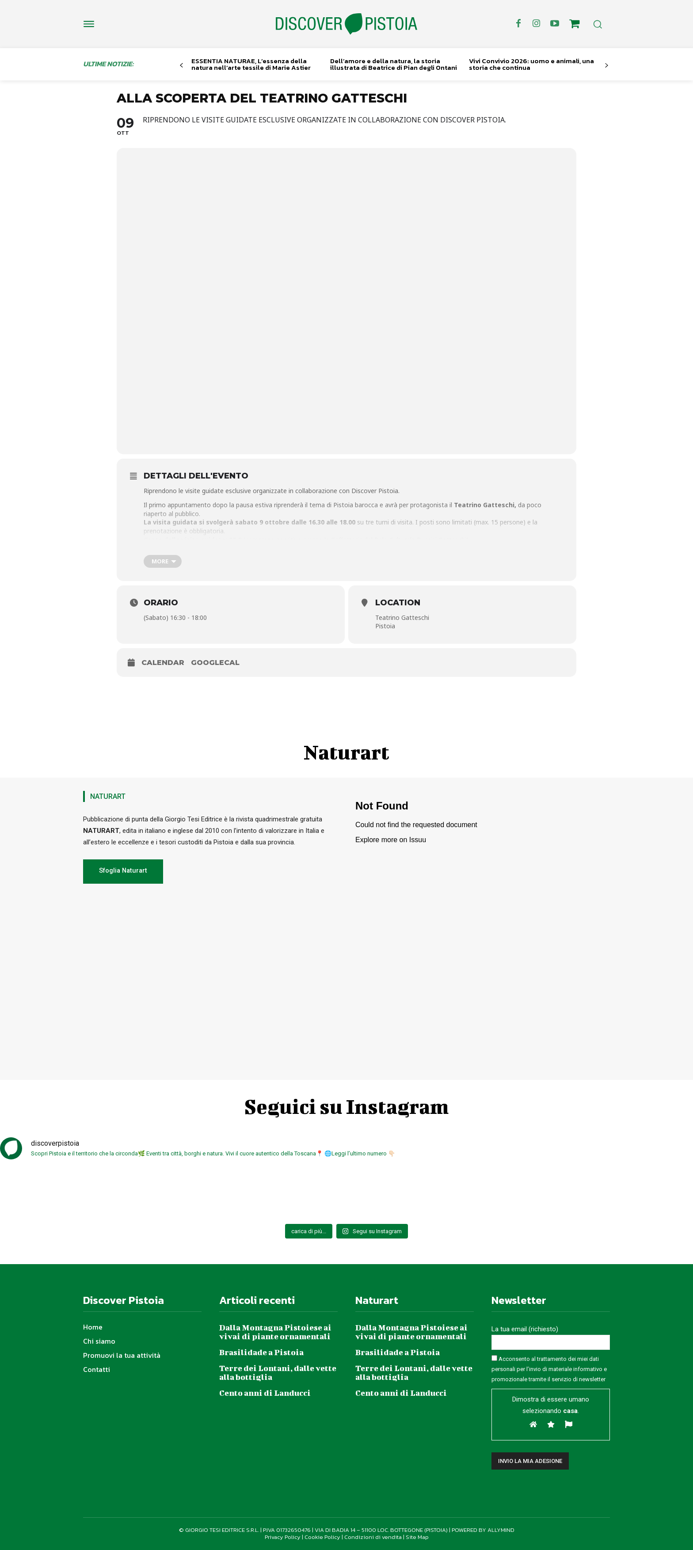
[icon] (575, 25)
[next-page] (606, 65)
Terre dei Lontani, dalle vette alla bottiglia (277, 1373)
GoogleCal (215, 662)
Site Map (417, 1537)
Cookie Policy (322, 1537)
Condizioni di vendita (373, 1537)
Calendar (162, 662)
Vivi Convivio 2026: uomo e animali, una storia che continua (531, 64)
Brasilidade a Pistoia (261, 1352)
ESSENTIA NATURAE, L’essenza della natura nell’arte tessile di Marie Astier (251, 64)
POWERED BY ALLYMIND (483, 1530)
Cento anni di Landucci (265, 1393)
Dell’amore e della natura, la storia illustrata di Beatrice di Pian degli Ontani (393, 64)
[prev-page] (181, 65)
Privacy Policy (283, 1537)
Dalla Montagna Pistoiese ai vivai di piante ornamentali (275, 1332)
